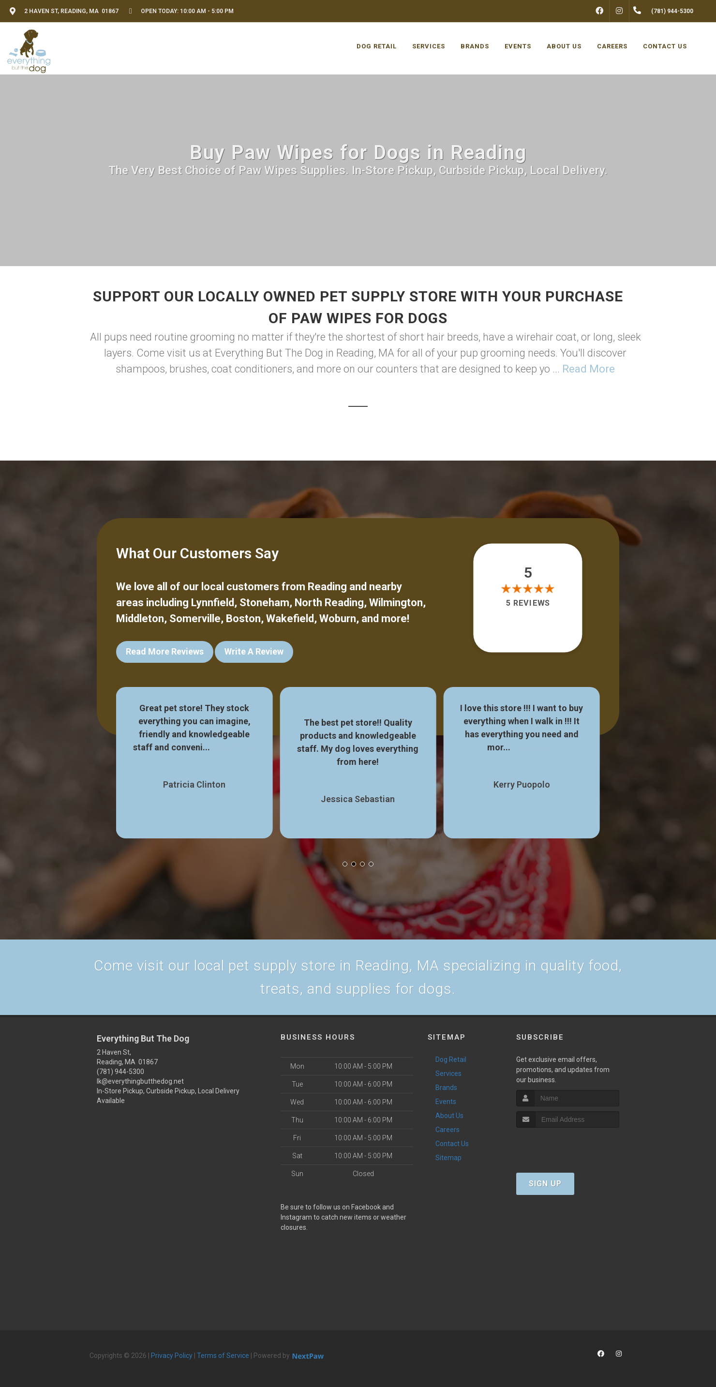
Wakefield (290, 618)
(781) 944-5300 (120, 1071)
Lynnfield (212, 603)
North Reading (329, 603)
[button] (345, 864)
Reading (327, 587)
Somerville (195, 618)
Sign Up (545, 1183)
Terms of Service (223, 1355)
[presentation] (567, 1146)
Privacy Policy (172, 1355)
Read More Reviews (165, 651)
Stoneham (264, 603)
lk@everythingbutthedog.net (140, 1081)
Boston (243, 618)
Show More (233, 747)
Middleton (140, 618)
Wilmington (396, 603)
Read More (588, 369)
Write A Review (253, 651)
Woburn (337, 618)
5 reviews (528, 603)
